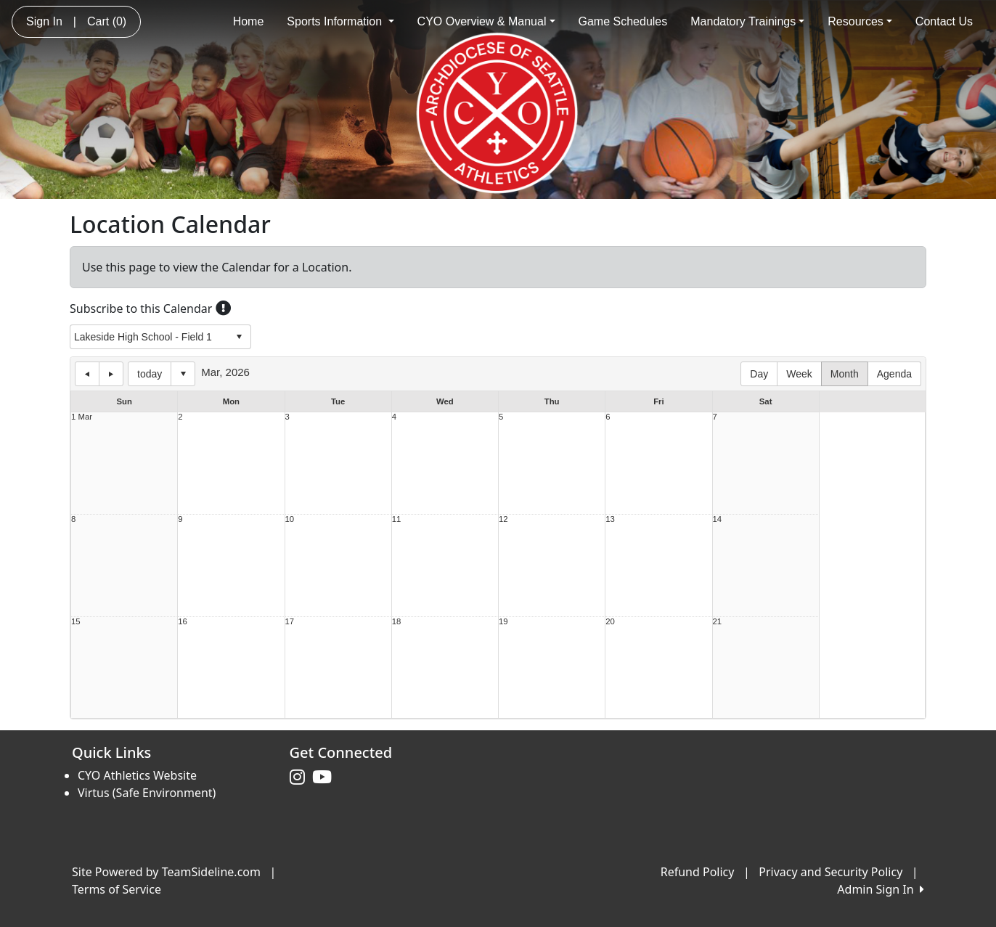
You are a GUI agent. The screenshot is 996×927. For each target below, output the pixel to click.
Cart (106, 21)
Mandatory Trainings (747, 21)
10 (290, 519)
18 (396, 622)
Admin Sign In (880, 889)
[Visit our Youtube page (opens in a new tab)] (325, 777)
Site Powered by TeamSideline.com (166, 872)
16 (182, 622)
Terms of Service (116, 889)
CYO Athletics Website (137, 775)
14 (717, 519)
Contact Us (944, 21)
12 (503, 519)
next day (111, 374)
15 (76, 622)
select (238, 336)
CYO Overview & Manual (486, 21)
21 (717, 622)
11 (396, 519)
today (149, 374)
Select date (183, 374)
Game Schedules (623, 21)
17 (290, 622)
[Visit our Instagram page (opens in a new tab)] (301, 777)
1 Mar (81, 417)
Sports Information (340, 21)
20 (610, 622)
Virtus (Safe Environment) (147, 793)
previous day (87, 374)
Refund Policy (698, 872)
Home (248, 21)
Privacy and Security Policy (830, 872)
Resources (860, 21)
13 (610, 519)
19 (503, 622)
